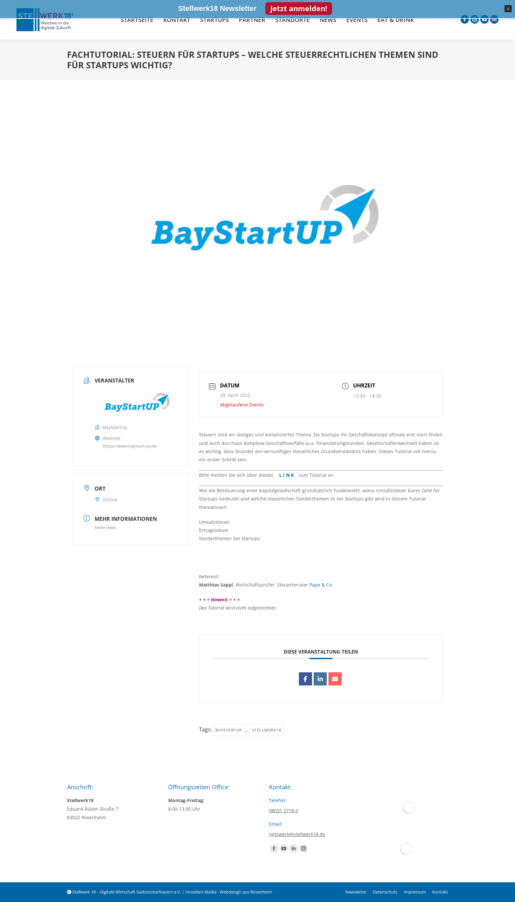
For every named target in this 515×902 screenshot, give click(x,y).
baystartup (228, 730)
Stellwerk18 (266, 730)
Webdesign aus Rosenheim (246, 892)
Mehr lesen (106, 527)
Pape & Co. (321, 585)
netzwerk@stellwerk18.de (297, 834)
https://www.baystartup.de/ (130, 446)
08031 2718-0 (283, 810)
